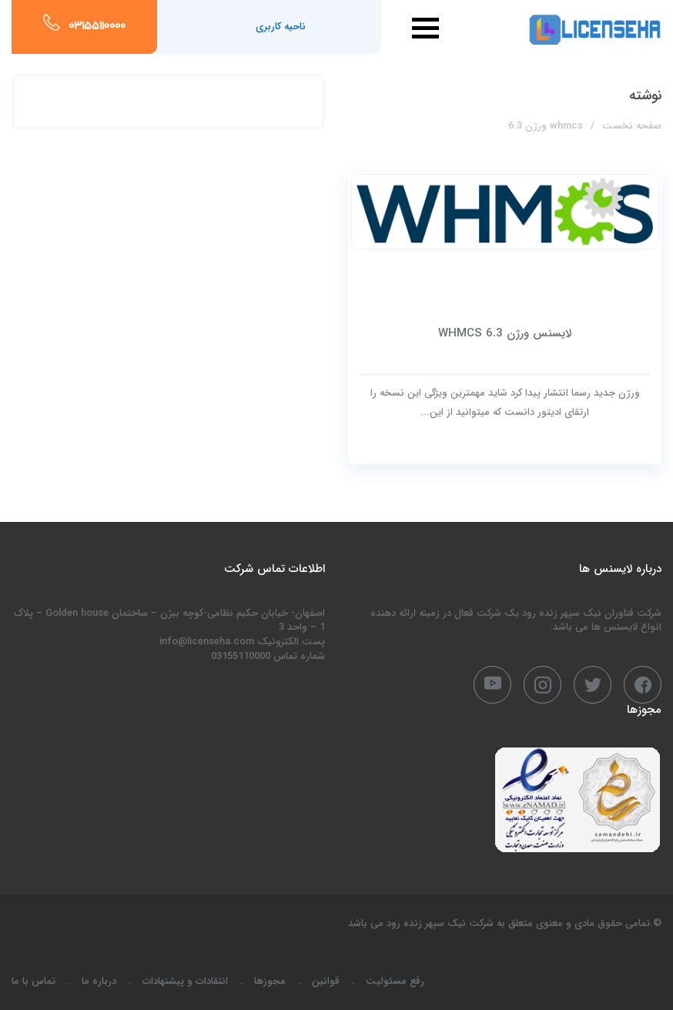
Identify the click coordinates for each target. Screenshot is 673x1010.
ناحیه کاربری (281, 26)
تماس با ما (33, 981)
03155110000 (97, 27)
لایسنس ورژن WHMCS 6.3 (504, 333)
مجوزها (270, 981)
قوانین (326, 981)
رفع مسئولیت (395, 981)
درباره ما (99, 981)
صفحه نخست (631, 126)
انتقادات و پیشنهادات (185, 981)
